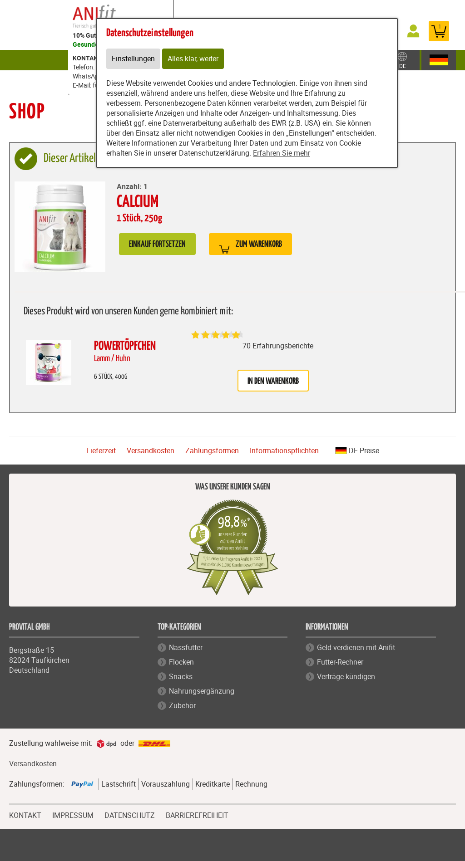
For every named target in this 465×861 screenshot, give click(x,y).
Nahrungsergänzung (201, 691)
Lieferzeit (101, 450)
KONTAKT (25, 814)
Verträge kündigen (346, 676)
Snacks (181, 676)
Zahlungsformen (212, 450)
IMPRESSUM (73, 814)
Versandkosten (150, 450)
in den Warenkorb (273, 381)
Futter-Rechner (340, 662)
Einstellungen (133, 59)
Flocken (181, 662)
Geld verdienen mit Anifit (356, 647)
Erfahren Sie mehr (281, 153)
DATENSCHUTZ (129, 814)
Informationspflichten (284, 450)
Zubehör (409, 59)
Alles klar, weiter (193, 59)
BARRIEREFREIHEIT (197, 815)
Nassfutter (186, 647)
